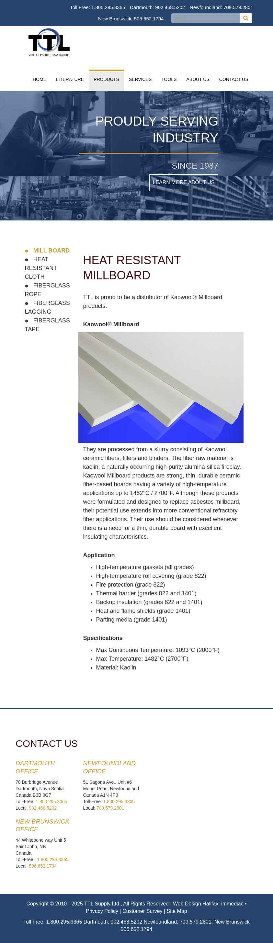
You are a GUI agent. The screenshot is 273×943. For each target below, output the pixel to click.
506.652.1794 (149, 18)
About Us (197, 79)
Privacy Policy (102, 911)
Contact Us (233, 79)
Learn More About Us (184, 182)
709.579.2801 (238, 7)
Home (39, 79)
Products (106, 79)
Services (140, 79)
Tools (168, 79)
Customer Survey (142, 911)
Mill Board (51, 250)
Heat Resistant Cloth (41, 268)
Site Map (177, 911)
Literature (70, 79)
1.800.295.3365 (108, 7)
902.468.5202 (170, 7)
